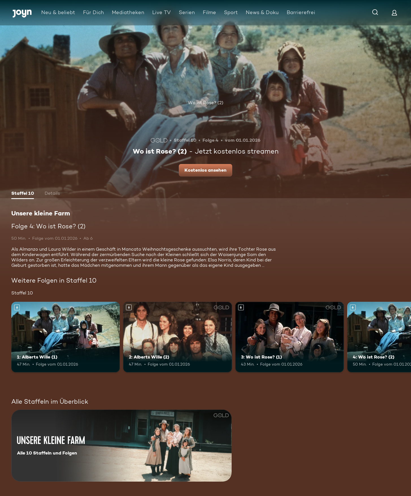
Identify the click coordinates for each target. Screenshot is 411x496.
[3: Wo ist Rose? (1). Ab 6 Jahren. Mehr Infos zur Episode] (289, 337)
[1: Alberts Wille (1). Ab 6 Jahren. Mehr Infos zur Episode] (65, 337)
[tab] (22, 194)
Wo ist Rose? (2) (205, 102)
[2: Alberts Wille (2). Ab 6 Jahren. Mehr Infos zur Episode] (177, 337)
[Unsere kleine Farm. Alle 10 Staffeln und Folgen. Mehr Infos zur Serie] (121, 446)
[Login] (394, 13)
